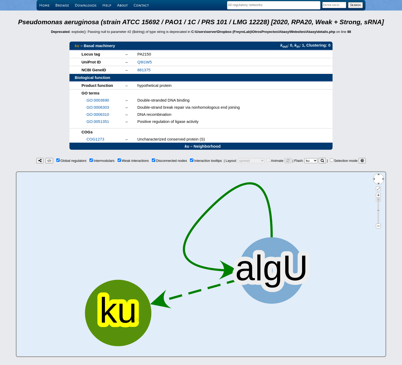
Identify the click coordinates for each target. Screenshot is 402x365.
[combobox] (273, 5)
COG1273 (95, 139)
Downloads (86, 5)
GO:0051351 (98, 121)
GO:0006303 (98, 107)
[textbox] (273, 5)
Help (106, 5)
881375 (143, 70)
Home (44, 5)
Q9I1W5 (144, 62)
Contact (141, 5)
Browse (62, 5)
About (122, 5)
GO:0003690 (98, 100)
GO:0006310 (98, 114)
